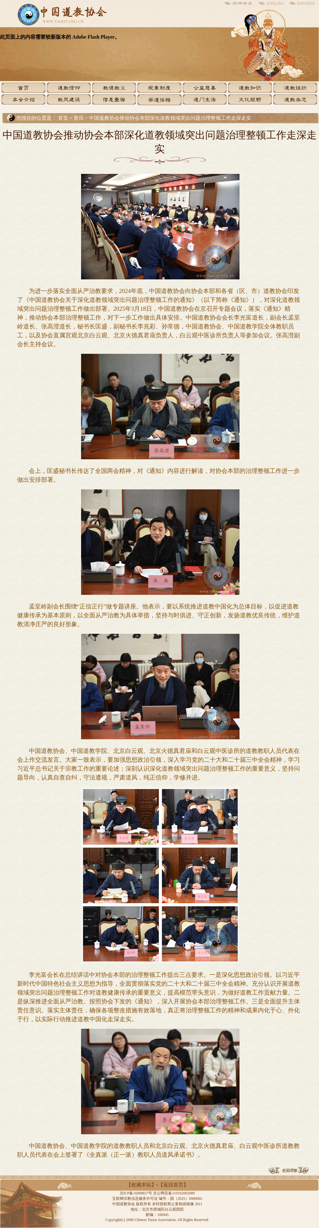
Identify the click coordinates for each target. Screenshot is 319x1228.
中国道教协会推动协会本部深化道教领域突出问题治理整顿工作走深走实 (170, 118)
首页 (63, 118)
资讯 (79, 118)
